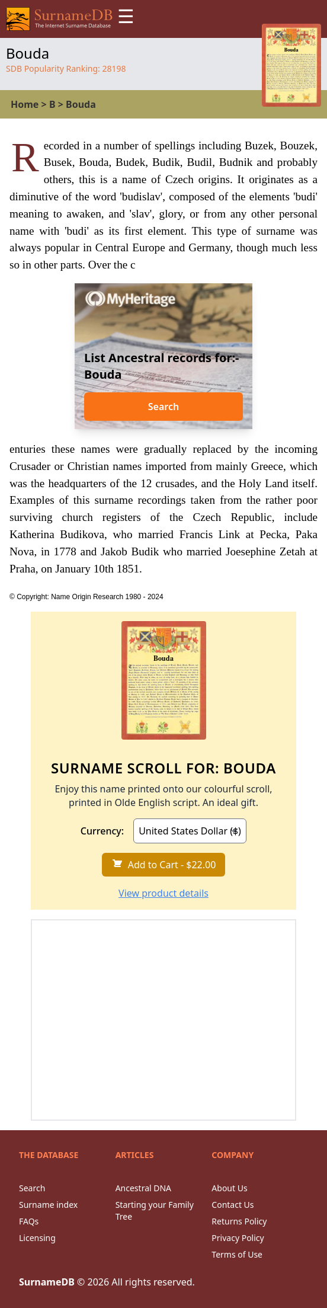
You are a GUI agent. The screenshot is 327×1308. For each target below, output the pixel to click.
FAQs (29, 1221)
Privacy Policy (237, 1237)
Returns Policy (239, 1221)
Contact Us (232, 1204)
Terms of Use (236, 1254)
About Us (229, 1188)
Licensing (37, 1237)
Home (25, 104)
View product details (163, 893)
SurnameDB (47, 1281)
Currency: (102, 830)
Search (163, 406)
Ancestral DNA (143, 1188)
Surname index (48, 1204)
